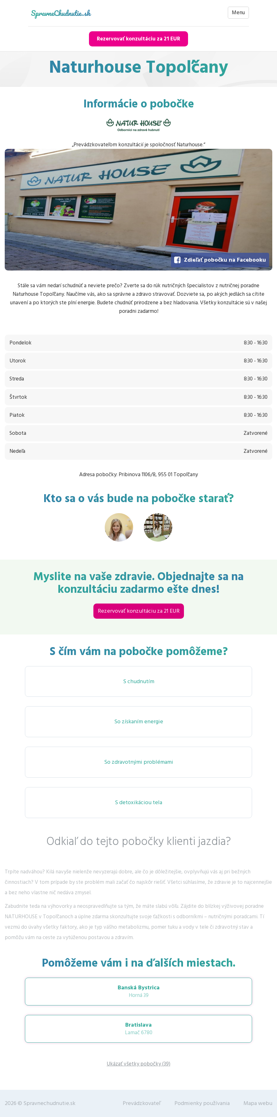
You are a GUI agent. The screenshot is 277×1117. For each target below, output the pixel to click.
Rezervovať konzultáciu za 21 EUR (138, 39)
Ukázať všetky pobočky (138, 1064)
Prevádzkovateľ (142, 1103)
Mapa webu (258, 1103)
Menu (238, 12)
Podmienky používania (202, 1103)
